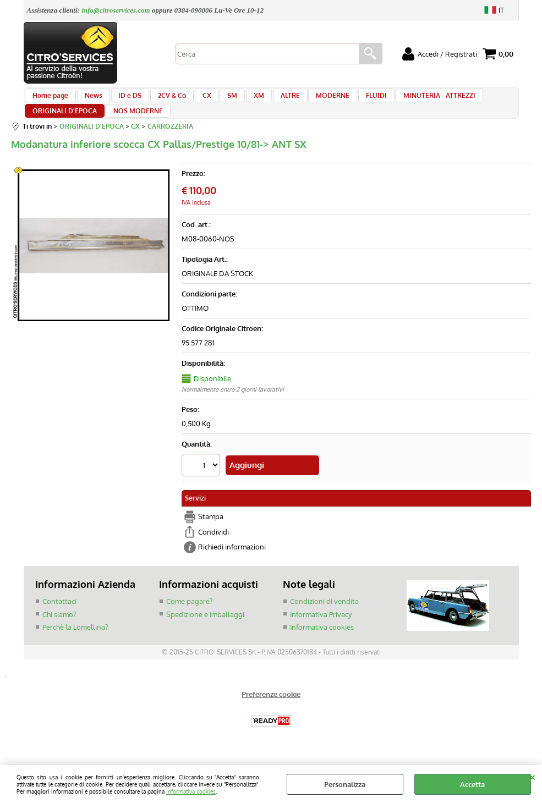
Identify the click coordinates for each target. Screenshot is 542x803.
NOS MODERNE (135, 126)
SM (217, 100)
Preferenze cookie (271, 710)
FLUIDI (348, 100)
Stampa (210, 533)
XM (240, 100)
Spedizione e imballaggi (205, 629)
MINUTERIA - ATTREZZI (408, 100)
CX (194, 100)
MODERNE (308, 100)
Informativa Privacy (321, 629)
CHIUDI (532, 776)
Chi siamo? (59, 629)
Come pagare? (189, 616)
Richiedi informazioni (232, 563)
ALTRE (268, 100)
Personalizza (344, 784)
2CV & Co (163, 100)
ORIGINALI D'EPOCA (64, 126)
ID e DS (123, 100)
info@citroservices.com (115, 10)
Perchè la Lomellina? (75, 642)
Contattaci (59, 616)
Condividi (213, 547)
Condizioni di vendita (324, 616)
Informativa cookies (191, 791)
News (90, 100)
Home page (50, 100)
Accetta (472, 784)
